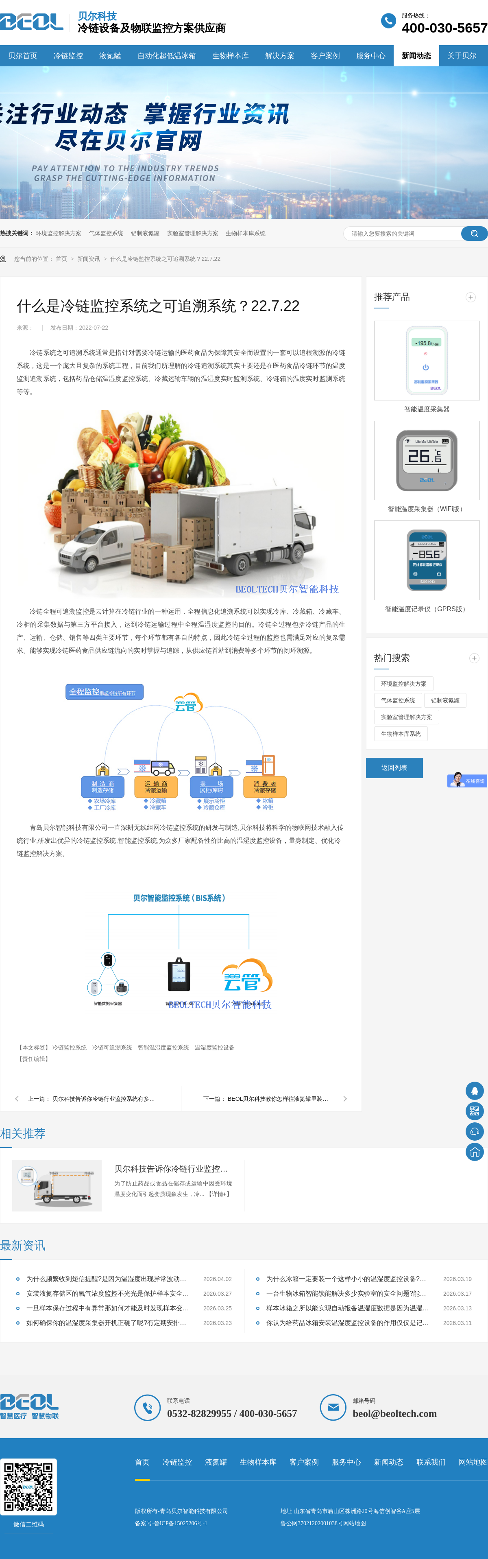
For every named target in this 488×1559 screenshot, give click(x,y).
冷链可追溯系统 (113, 1047)
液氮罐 (110, 56)
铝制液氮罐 (145, 233)
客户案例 (325, 56)
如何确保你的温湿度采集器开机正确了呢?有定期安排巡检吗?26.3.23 (107, 1322)
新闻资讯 (89, 259)
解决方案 (279, 56)
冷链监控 (68, 56)
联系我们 (431, 1462)
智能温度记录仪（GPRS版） (426, 609)
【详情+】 (219, 1194)
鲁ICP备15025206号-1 (180, 1523)
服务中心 (371, 56)
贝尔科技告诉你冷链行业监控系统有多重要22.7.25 (105, 1098)
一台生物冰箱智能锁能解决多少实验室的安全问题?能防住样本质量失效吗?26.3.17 (347, 1293)
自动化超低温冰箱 (166, 56)
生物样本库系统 (246, 233)
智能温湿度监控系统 (164, 1047)
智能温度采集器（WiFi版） (427, 508)
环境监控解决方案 (58, 233)
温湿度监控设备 (215, 1047)
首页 (62, 259)
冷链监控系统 (70, 1047)
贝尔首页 (22, 56)
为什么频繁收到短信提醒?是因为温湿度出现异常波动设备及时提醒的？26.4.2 (107, 1278)
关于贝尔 (462, 56)
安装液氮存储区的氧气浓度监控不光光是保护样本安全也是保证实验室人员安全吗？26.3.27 (107, 1293)
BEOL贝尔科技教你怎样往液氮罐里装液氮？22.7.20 (280, 1098)
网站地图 (473, 1462)
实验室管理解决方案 (192, 233)
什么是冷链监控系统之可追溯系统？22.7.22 (165, 259)
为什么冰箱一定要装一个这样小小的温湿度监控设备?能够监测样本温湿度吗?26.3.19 (347, 1278)
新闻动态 (416, 56)
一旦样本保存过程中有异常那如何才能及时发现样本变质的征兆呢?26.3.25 (107, 1308)
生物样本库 (230, 56)
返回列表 (394, 767)
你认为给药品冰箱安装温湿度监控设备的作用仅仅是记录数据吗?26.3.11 (347, 1322)
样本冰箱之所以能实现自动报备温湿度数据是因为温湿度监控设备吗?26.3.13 (347, 1308)
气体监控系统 (106, 233)
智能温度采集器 (427, 409)
